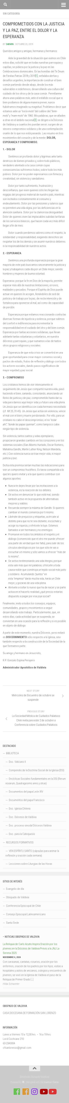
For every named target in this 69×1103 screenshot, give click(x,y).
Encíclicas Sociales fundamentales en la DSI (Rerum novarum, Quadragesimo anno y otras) (36, 781)
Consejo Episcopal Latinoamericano (26, 914)
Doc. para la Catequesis (22, 834)
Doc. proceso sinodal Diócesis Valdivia (30, 825)
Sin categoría (11, 13)
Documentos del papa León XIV (26, 791)
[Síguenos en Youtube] (43, 1091)
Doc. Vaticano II (17, 761)
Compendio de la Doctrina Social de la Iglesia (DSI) (36, 770)
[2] (35, 120)
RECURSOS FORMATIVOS (19, 842)
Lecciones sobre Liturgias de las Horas (30, 863)
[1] (36, 76)
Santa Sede (12, 922)
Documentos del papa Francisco (27, 800)
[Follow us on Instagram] (34, 1091)
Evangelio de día (15, 889)
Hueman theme (51, 1082)
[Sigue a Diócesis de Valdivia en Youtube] (52, 1091)
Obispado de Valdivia (17, 897)
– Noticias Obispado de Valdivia (21, 936)
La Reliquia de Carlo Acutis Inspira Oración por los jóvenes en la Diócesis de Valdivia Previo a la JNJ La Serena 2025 (31, 948)
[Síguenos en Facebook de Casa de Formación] (17, 1091)
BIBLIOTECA (12, 753)
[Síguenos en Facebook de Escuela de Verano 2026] (25, 1091)
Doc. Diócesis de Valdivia (22, 817)
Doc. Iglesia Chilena (19, 808)
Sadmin (10, 44)
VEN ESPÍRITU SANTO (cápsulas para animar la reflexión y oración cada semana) (32, 853)
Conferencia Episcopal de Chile (23, 905)
